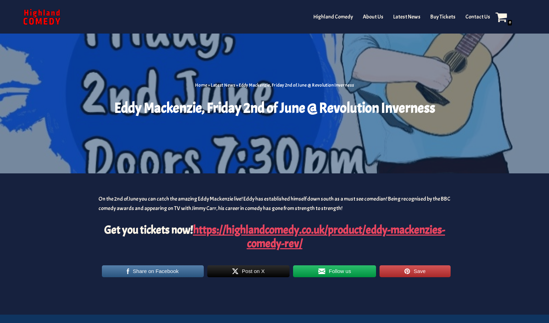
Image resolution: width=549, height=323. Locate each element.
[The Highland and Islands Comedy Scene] (42, 16)
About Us (373, 16)
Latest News (407, 16)
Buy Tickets (443, 16)
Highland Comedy (333, 16)
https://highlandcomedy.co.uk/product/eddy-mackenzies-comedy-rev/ (319, 237)
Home (201, 85)
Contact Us (477, 16)
